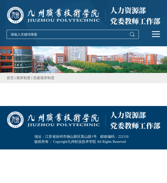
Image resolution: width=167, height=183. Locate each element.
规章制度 (23, 78)
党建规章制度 (43, 78)
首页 (10, 78)
